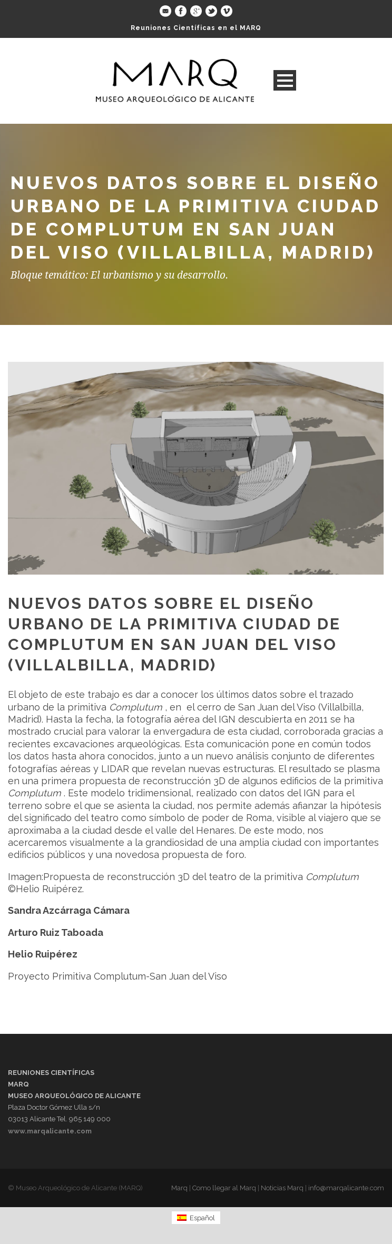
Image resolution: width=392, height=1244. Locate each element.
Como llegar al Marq (224, 1188)
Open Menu (284, 80)
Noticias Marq (282, 1188)
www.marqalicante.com (50, 1131)
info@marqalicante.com (346, 1188)
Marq (179, 1188)
